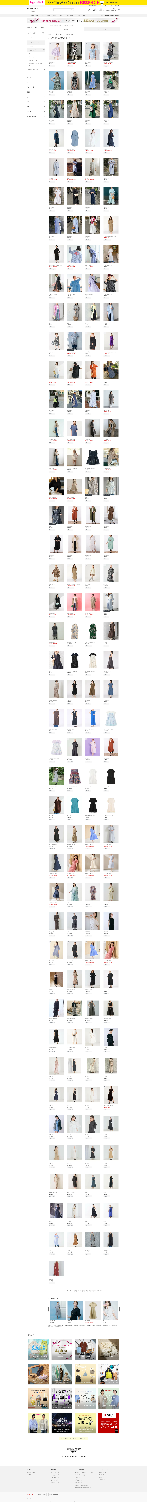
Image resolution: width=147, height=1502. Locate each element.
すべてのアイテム (55, 1470)
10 (86, 1279)
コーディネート (102, 29)
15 (101, 1279)
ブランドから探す (55, 1460)
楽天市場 (117, 5)
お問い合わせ (78, 1468)
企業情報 (29, 1497)
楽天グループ (108, 5)
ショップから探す (55, 1463)
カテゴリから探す (55, 1465)
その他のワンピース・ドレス (35, 64)
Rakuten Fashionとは (80, 1463)
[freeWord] (36, 33)
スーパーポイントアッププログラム (84, 1460)
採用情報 (53, 1497)
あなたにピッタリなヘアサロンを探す (35, 1491)
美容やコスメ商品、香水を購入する (60, 1491)
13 (95, 1279)
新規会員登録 (102, 1460)
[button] (58, 1300)
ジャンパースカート (34, 60)
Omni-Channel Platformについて (83, 1475)
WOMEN (29, 28)
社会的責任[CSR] (45, 1497)
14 (98, 1279)
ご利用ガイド (78, 1465)
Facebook (101, 1463)
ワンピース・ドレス (33, 42)
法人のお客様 (78, 1470)
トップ (49, 25)
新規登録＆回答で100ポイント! (95, 5)
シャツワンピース (33, 50)
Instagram (101, 1465)
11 (89, 1279)
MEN (36, 28)
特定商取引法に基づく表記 (81, 1473)
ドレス (30, 53)
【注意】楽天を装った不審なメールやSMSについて (74, 1426)
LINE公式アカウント (104, 1467)
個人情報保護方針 (36, 1497)
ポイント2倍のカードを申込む (83, 1491)
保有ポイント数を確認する (106, 1491)
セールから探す (55, 1468)
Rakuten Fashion (31, 1460)
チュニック (31, 57)
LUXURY (29, 1462)
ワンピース (31, 46)
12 (92, 1279)
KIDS (42, 28)
